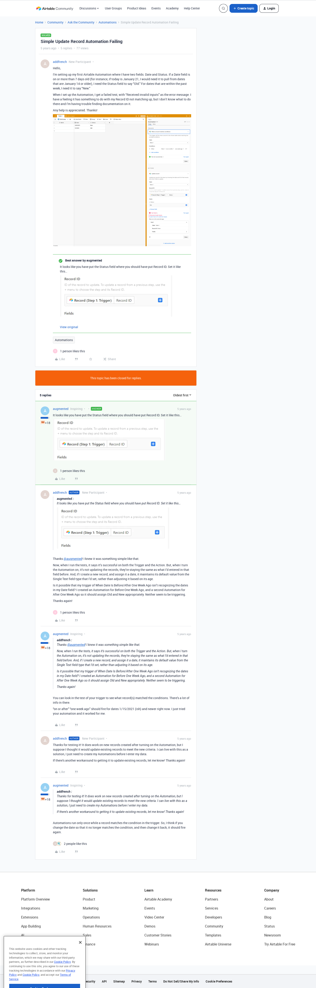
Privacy (136, 981)
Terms (152, 981)
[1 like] (69, 351)
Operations (91, 917)
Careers (270, 908)
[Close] (80, 953)
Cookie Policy (62, 972)
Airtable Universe (218, 944)
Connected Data (34, 944)
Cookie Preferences (219, 981)
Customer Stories (157, 935)
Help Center (192, 8)
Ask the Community (81, 22)
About (269, 899)
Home (39, 22)
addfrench (60, 62)
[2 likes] (70, 843)
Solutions (90, 890)
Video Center (154, 917)
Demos (149, 926)
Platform (28, 890)
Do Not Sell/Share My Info (181, 981)
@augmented (73, 559)
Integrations (30, 908)
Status (269, 926)
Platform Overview (35, 899)
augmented (60, 409)
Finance (89, 944)
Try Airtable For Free (279, 944)
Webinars (151, 944)
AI (22, 935)
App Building (31, 926)
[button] (244, 8)
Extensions (29, 917)
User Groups (113, 8)
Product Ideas (136, 8)
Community (55, 22)
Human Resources (97, 926)
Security (89, 981)
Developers (213, 917)
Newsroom (272, 935)
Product (89, 899)
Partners (211, 899)
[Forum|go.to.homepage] (54, 8)
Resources (213, 890)
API (104, 981)
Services (211, 908)
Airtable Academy (158, 899)
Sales (87, 935)
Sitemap (119, 981)
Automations (108, 22)
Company (271, 890)
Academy (172, 8)
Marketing (91, 908)
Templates (213, 935)
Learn (148, 890)
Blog (267, 917)
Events (156, 8)
